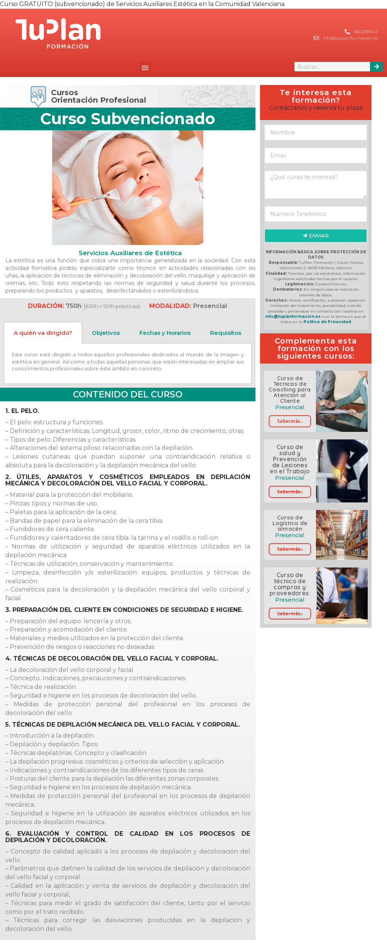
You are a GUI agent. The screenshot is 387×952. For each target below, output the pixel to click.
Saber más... (290, 421)
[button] (145, 67)
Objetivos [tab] (106, 332)
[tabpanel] (128, 364)
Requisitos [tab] (225, 332)
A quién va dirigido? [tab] (43, 332)
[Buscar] (376, 66)
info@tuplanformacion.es (292, 316)
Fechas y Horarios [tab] (164, 332)
